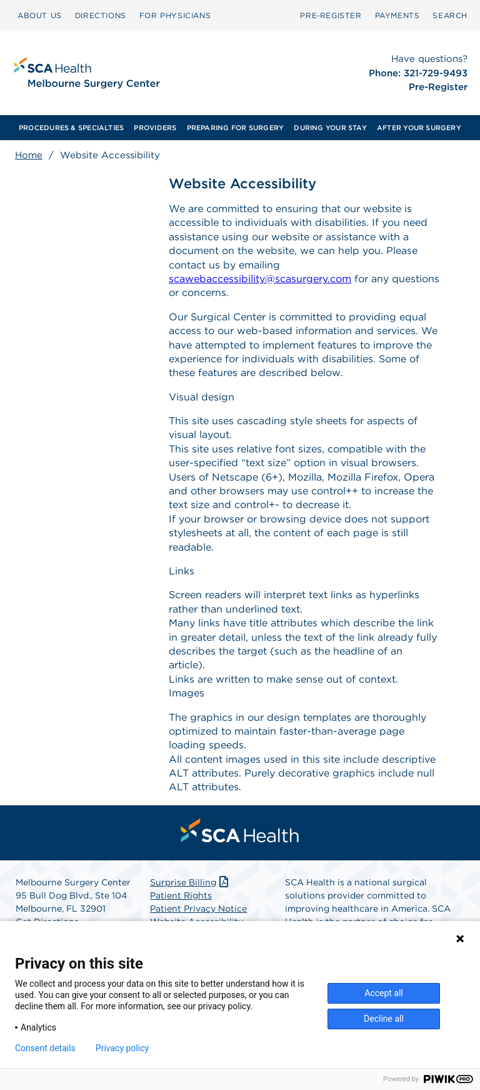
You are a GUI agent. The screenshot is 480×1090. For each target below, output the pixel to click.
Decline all (384, 1019)
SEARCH (450, 15)
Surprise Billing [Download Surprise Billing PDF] (190, 882)
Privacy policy (122, 1048)
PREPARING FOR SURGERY (235, 127)
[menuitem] (39, 15)
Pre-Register (438, 87)
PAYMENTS (397, 15)
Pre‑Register (330, 15)
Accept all (383, 993)
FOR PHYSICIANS (175, 15)
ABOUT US (40, 15)
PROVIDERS (155, 127)
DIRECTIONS (100, 15)
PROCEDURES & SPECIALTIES (71, 127)
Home (28, 155)
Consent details (45, 1048)
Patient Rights (181, 895)
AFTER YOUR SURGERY (419, 127)
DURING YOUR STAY (330, 127)
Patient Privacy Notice (198, 909)
